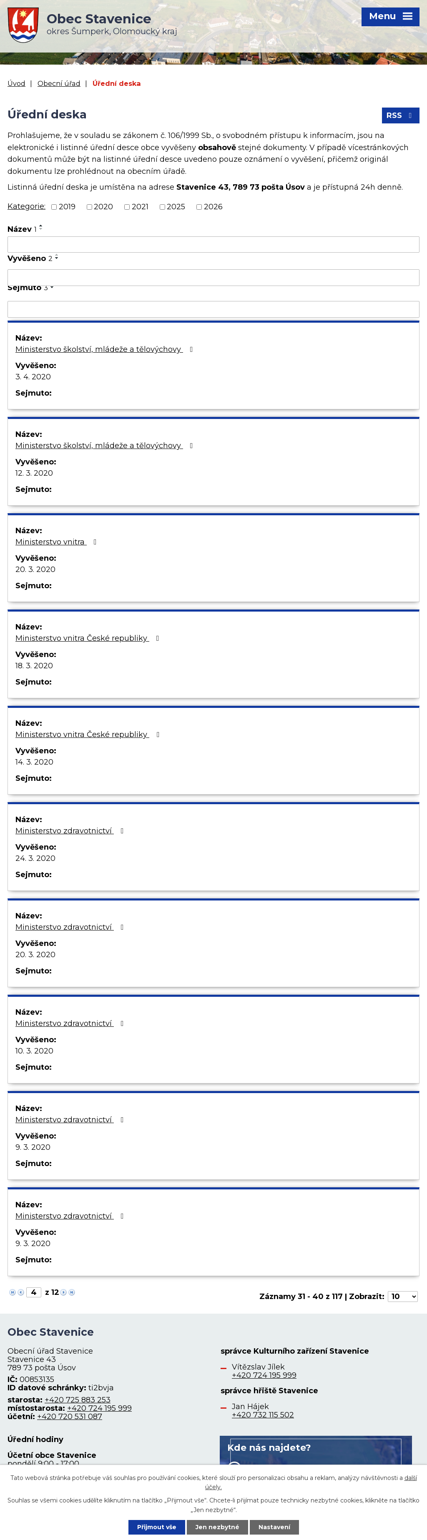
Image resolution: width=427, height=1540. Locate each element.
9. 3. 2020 (32, 1147)
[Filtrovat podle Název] (213, 244)
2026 (213, 206)
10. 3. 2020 (34, 1051)
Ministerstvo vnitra (57, 542)
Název (22, 229)
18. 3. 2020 (34, 665)
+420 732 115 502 (263, 1415)
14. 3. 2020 (34, 762)
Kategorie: (26, 206)
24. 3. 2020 (35, 858)
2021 (140, 206)
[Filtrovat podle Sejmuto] (213, 309)
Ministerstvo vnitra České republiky (89, 638)
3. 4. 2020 (33, 376)
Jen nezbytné (217, 1527)
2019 (67, 206)
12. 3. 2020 (34, 473)
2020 (103, 206)
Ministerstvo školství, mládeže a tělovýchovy (105, 349)
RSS (401, 115)
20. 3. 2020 (35, 569)
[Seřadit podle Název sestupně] (41, 229)
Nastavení (274, 1527)
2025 (176, 206)
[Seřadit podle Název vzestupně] (41, 225)
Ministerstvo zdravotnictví (71, 830)
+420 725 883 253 (78, 1400)
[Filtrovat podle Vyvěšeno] (213, 277)
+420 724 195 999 (99, 1408)
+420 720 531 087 (69, 1416)
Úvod (16, 83)
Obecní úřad (59, 83)
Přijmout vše (156, 1527)
